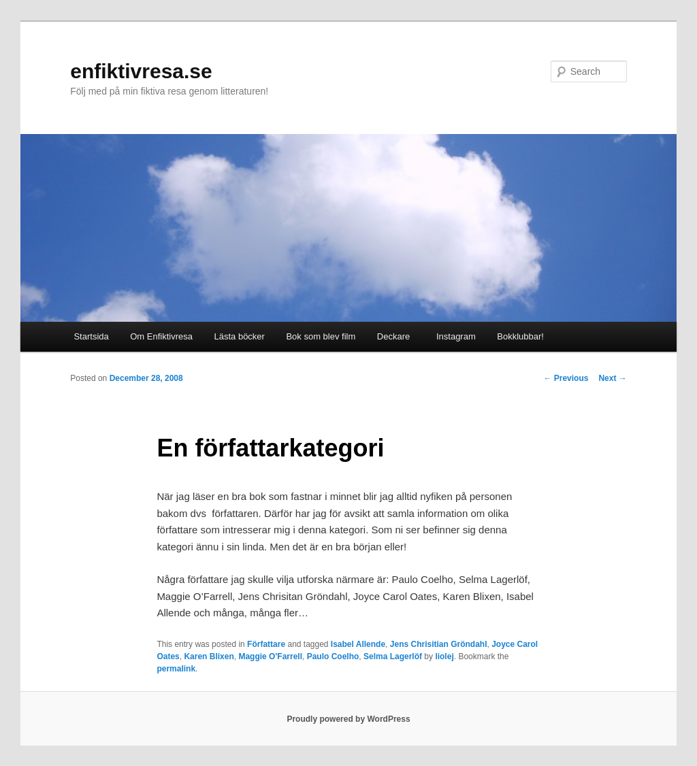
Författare (266, 644)
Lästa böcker (239, 336)
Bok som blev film (320, 336)
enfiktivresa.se (141, 71)
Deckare (393, 336)
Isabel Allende (358, 644)
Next (612, 378)
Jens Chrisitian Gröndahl (438, 644)
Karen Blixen (208, 656)
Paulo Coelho (333, 656)
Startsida (91, 336)
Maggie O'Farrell (270, 656)
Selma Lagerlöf (392, 656)
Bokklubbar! (520, 336)
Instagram (454, 336)
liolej (444, 656)
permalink (176, 668)
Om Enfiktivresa (161, 336)
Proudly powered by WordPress (348, 719)
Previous (565, 378)
